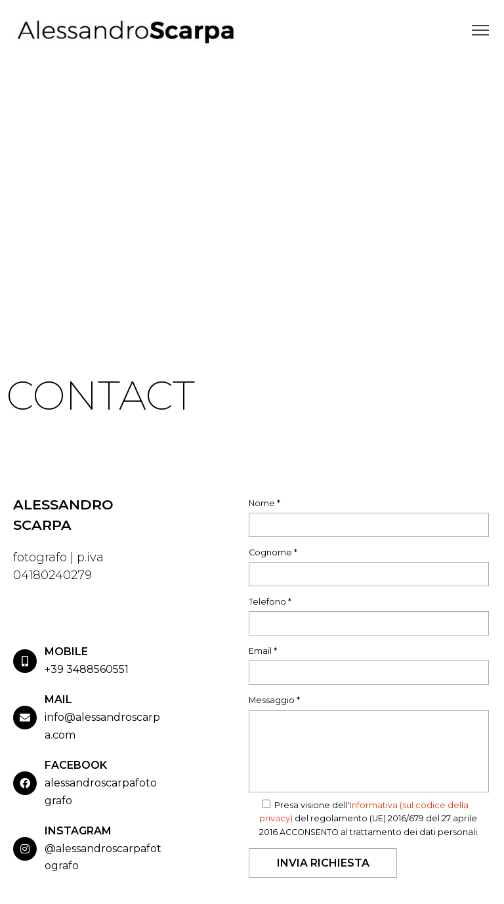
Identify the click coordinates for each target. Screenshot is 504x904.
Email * (263, 651)
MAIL (58, 699)
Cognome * (273, 552)
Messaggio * (274, 700)
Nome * (264, 503)
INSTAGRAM (78, 831)
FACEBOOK (76, 765)
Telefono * (270, 602)
